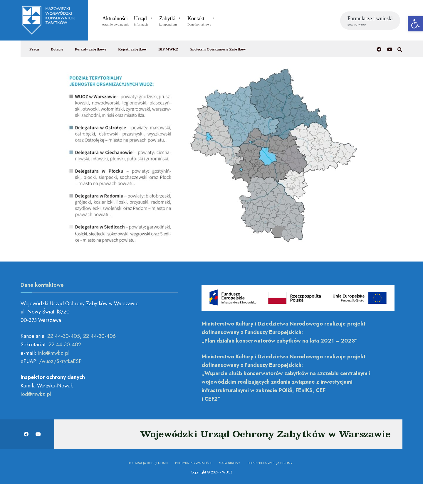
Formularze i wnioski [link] (370, 21)
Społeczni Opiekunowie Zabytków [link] (218, 49)
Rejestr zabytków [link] (132, 49)
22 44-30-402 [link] (64, 344)
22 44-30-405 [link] (63, 336)
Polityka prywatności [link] (193, 463)
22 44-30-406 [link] (99, 336)
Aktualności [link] (115, 21)
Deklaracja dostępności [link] (148, 463)
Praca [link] (34, 49)
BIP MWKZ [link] (168, 49)
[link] (415, 23)
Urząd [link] (141, 21)
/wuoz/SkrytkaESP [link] (60, 361)
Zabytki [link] (168, 21)
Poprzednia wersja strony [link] (270, 463)
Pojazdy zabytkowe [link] (90, 49)
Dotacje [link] (57, 49)
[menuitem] (144, 20)
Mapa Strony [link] (229, 463)
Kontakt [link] (199, 21)
